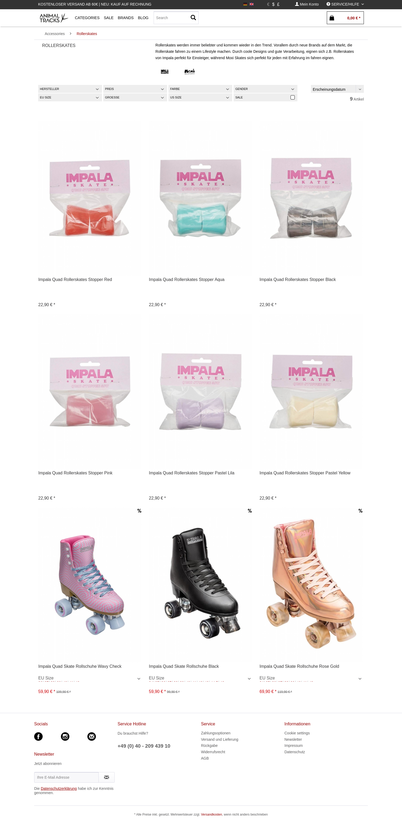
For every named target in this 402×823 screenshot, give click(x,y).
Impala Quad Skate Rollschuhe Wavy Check (79, 666)
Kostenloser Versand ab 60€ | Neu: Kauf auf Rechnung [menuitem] (94, 4)
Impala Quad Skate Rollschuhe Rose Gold (299, 666)
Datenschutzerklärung (59, 788)
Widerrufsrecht (213, 752)
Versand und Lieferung (219, 739)
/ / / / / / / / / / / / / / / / (312, 679)
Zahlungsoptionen (215, 733)
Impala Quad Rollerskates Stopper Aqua (187, 279)
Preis (109, 88)
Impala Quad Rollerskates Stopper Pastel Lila (191, 473)
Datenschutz (294, 752)
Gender (241, 88)
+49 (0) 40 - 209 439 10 (144, 746)
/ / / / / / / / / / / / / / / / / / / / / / (201, 679)
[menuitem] (307, 4)
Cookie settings (297, 733)
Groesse (112, 97)
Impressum (293, 745)
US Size (176, 97)
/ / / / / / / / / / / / (90, 679)
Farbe (175, 88)
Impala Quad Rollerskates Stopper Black (298, 279)
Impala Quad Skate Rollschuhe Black (184, 666)
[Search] (176, 17)
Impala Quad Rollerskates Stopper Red (75, 279)
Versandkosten (211, 814)
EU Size (45, 97)
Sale (239, 97)
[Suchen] (193, 17)
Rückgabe (209, 745)
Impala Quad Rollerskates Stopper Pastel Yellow (305, 473)
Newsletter (293, 739)
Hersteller (49, 88)
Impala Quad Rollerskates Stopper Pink (75, 473)
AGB (205, 758)
